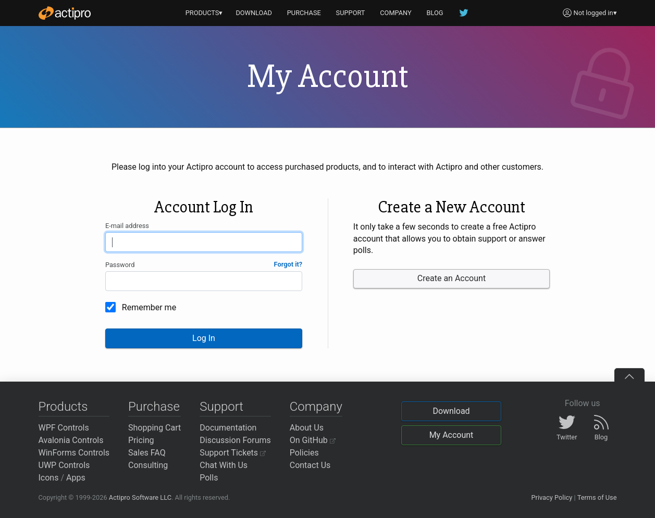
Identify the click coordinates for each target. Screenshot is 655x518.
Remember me (149, 307)
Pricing (141, 440)
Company (316, 406)
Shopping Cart (154, 428)
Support (221, 406)
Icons (49, 478)
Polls (209, 478)
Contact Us (310, 465)
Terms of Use (597, 497)
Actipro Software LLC (140, 497)
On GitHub (313, 440)
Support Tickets (233, 453)
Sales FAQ (147, 453)
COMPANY (396, 13)
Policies (304, 453)
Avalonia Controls (71, 440)
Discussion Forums (235, 440)
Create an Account (451, 278)
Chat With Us (224, 465)
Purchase (154, 406)
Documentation (228, 428)
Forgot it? (288, 264)
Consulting (148, 465)
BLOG (435, 13)
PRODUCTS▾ (204, 13)
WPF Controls (64, 428)
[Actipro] (65, 13)
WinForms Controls (74, 453)
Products (63, 406)
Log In (203, 338)
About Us (307, 428)
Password (120, 265)
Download (450, 411)
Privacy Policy (551, 497)
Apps (75, 478)
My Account (451, 435)
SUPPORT (350, 13)
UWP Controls (64, 465)
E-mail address (127, 226)
